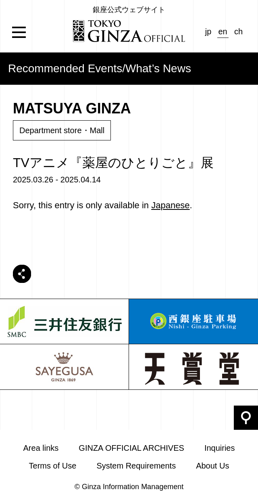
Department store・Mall (61, 130)
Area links (41, 448)
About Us (212, 465)
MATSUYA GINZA (72, 108)
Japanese (170, 205)
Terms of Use (53, 465)
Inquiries (219, 448)
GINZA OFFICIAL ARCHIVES (131, 448)
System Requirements (136, 465)
